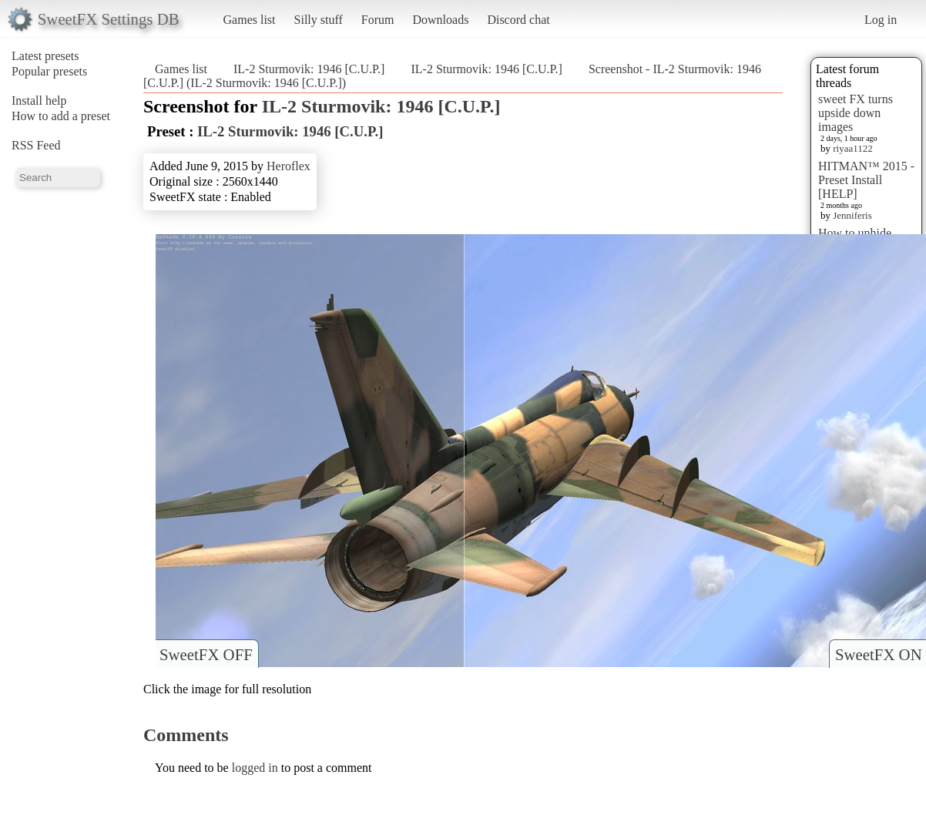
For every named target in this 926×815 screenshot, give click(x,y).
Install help (39, 100)
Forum (377, 19)
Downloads (440, 19)
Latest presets (45, 55)
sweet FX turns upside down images (855, 112)
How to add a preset (61, 115)
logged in (255, 767)
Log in (880, 19)
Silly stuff (318, 19)
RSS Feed (36, 145)
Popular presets (49, 71)
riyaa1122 (853, 148)
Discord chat (518, 19)
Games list (249, 19)
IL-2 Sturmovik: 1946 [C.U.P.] (308, 68)
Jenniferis (852, 215)
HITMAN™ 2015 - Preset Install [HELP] (866, 179)
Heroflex (288, 166)
